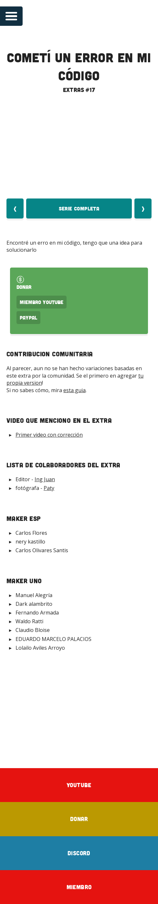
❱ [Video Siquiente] (143, 208)
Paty (49, 488)
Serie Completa (79, 208)
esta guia (74, 390)
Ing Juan (45, 479)
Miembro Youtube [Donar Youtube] (41, 302)
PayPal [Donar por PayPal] (28, 317)
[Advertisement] (79, 707)
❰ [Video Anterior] (15, 208)
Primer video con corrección (49, 434)
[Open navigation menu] (11, 16)
